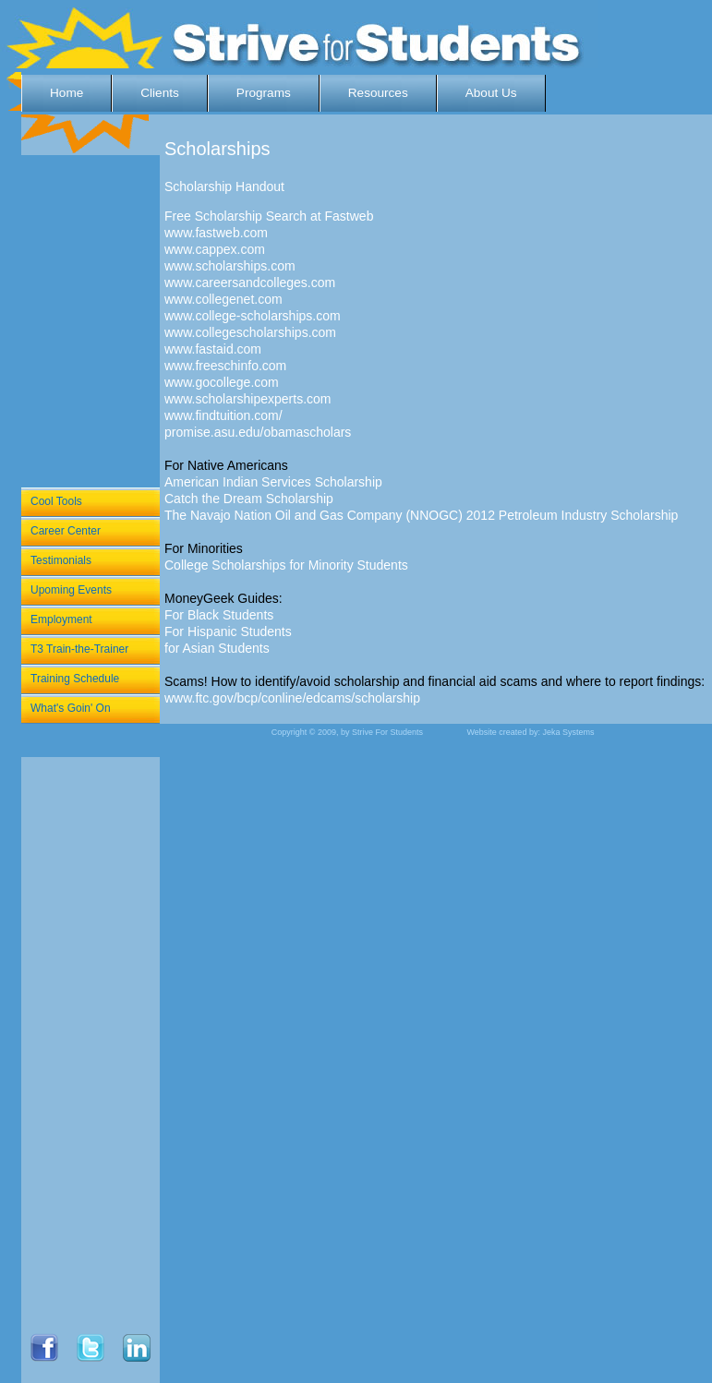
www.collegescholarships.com (250, 332)
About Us (491, 93)
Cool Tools (56, 501)
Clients (159, 93)
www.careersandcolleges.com (249, 282)
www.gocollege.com (221, 382)
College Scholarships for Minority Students (286, 565)
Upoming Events (71, 589)
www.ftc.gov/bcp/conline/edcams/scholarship (292, 698)
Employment (61, 619)
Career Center (65, 530)
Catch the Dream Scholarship (248, 498)
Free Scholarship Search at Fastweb (268, 216)
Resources (378, 93)
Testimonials (60, 560)
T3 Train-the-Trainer (79, 649)
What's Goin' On (70, 708)
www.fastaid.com (212, 349)
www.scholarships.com (230, 266)
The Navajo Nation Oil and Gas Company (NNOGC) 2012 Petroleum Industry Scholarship (421, 515)
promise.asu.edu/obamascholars (257, 432)
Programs (263, 93)
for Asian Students (217, 648)
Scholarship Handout (224, 186)
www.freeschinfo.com (225, 365)
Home (66, 93)
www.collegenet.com (223, 299)
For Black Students (218, 614)
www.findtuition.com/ (223, 415)
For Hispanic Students (228, 631)
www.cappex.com (214, 249)
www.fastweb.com (216, 232)
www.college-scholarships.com (252, 315)
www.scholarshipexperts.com (248, 398)
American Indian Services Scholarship (273, 482)
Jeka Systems (568, 732)
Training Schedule (74, 678)
